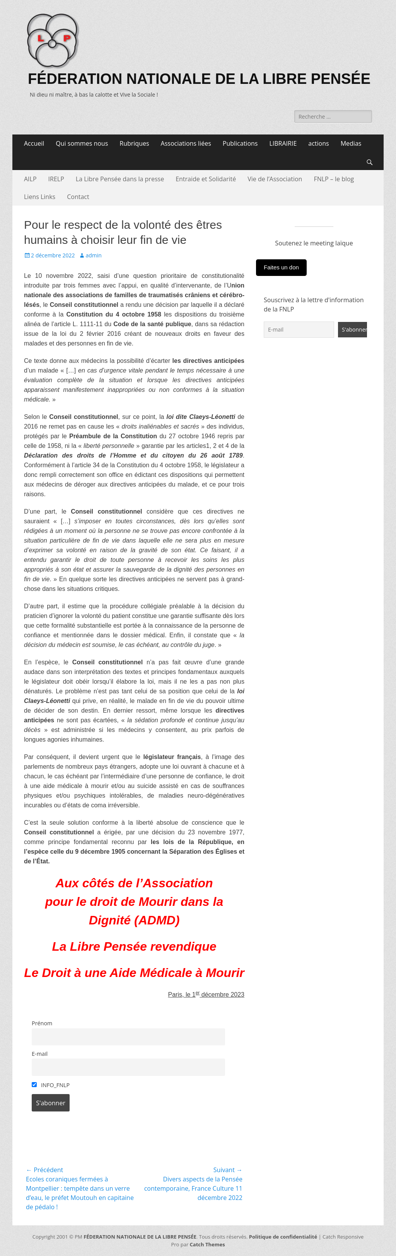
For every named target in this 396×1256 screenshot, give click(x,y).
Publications (240, 143)
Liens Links (39, 196)
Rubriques (134, 143)
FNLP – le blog (334, 179)
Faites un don (281, 267)
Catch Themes (207, 1244)
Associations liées (186, 143)
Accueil (34, 143)
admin (93, 255)
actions (318, 143)
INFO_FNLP (51, 1085)
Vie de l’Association (275, 179)
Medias (351, 143)
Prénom (42, 1023)
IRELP (56, 179)
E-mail (40, 1053)
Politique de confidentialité (283, 1236)
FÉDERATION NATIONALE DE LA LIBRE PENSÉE (199, 79)
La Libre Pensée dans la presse (120, 179)
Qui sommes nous (82, 143)
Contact (78, 196)
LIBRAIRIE (283, 143)
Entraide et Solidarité (206, 179)
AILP (30, 179)
